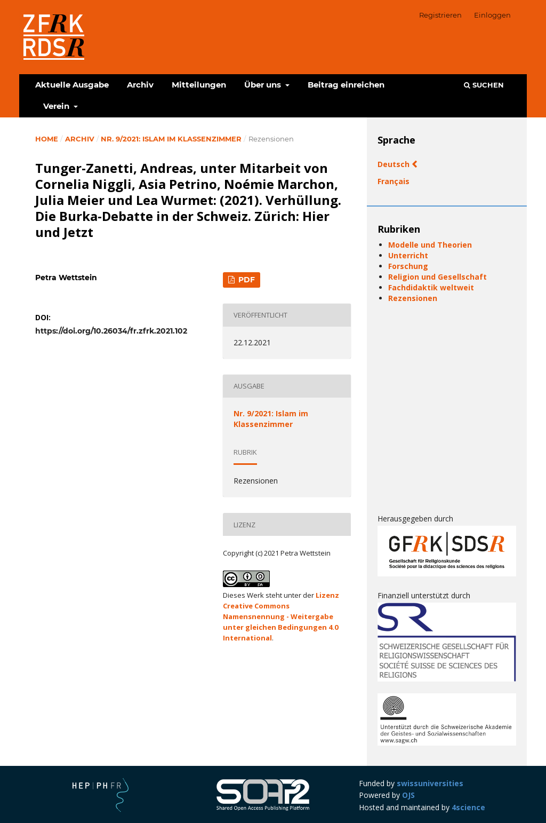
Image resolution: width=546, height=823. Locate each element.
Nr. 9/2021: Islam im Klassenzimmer (171, 138)
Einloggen (492, 15)
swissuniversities (430, 783)
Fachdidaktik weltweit (431, 287)
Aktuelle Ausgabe (72, 85)
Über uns (263, 85)
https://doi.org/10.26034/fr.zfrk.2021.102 (111, 331)
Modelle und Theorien (430, 245)
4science (468, 807)
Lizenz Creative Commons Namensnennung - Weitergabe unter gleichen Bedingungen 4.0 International (281, 616)
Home (46, 138)
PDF (245, 279)
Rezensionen (412, 298)
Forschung (408, 266)
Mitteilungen (199, 85)
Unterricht (408, 255)
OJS (408, 795)
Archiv (140, 85)
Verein (57, 106)
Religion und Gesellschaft (437, 277)
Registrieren (440, 15)
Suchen (484, 85)
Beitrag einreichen (346, 85)
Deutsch (395, 164)
